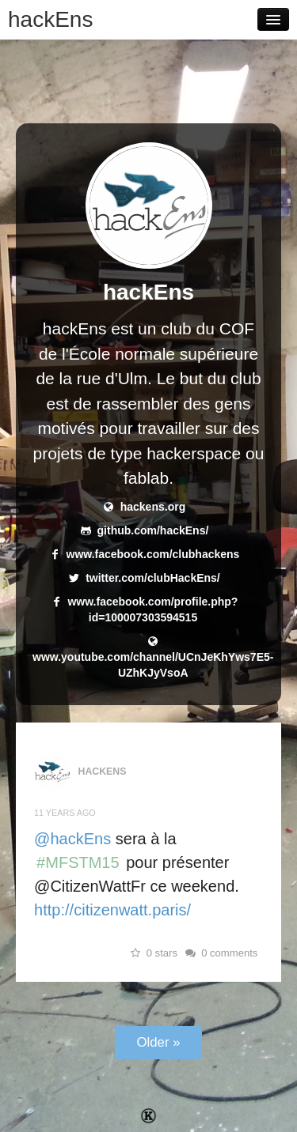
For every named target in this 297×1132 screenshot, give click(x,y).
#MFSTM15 (78, 862)
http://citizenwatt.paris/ (112, 910)
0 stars (152, 953)
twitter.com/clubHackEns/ (153, 578)
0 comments (220, 953)
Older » (158, 1042)
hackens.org (152, 506)
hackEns (50, 19)
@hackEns (72, 838)
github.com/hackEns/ (153, 530)
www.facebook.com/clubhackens (153, 554)
